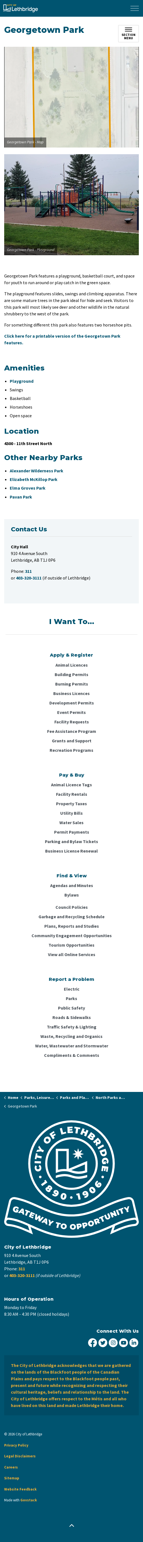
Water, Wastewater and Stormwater (71, 1046)
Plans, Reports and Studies (71, 926)
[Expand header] (134, 8)
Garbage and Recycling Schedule (71, 916)
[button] (71, 97)
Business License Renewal (71, 851)
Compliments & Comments (71, 1055)
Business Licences (71, 693)
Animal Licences (71, 665)
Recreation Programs (71, 750)
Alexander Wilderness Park (36, 470)
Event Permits (71, 712)
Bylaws (71, 895)
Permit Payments (71, 832)
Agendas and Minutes (71, 885)
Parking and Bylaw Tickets (71, 841)
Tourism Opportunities (71, 945)
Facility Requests (71, 722)
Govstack (28, 1500)
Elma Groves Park (27, 488)
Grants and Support (71, 740)
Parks (71, 998)
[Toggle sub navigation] (128, 33)
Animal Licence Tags (71, 784)
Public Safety (71, 1008)
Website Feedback (20, 1489)
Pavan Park (21, 497)
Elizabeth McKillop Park (33, 479)
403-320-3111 (22, 1275)
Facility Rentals (71, 794)
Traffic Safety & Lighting (71, 1027)
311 (21, 1268)
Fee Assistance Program (71, 731)
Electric (71, 989)
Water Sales (71, 822)
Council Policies (71, 907)
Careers (11, 1467)
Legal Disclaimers (20, 1456)
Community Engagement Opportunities (71, 935)
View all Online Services (71, 954)
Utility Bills (71, 813)
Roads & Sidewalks (71, 1017)
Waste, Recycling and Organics (71, 1036)
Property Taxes (71, 803)
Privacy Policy (16, 1445)
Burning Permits (71, 684)
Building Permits (71, 674)
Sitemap (11, 1478)
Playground (21, 381)
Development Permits (71, 703)
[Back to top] (71, 1526)
